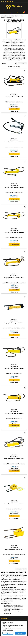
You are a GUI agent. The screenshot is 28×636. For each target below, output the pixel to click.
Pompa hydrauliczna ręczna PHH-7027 (14, 413)
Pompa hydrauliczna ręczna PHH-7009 (14, 232)
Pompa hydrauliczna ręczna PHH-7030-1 (14, 458)
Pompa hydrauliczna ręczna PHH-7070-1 (14, 549)
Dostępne (9, 63)
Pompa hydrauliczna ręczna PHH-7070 (14, 504)
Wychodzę (8, 633)
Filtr (22, 63)
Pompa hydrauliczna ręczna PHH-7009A (14, 323)
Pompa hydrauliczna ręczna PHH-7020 (14, 368)
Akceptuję (20, 633)
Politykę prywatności (7, 630)
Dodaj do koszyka (14, 108)
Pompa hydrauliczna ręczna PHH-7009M (14, 277)
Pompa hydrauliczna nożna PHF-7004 (14, 96)
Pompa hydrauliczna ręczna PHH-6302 (14, 142)
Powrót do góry (21, 569)
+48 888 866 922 (9, 1)
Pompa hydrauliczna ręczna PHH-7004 (14, 187)
